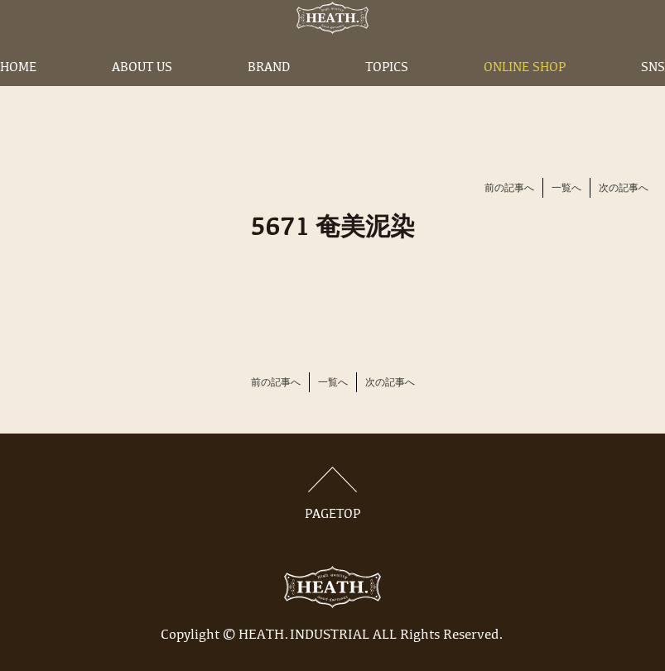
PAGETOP (333, 494)
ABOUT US (142, 93)
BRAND (269, 93)
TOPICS (386, 93)
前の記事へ (509, 189)
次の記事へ (623, 189)
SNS (653, 93)
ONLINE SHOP (525, 93)
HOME (18, 93)
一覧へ (566, 189)
